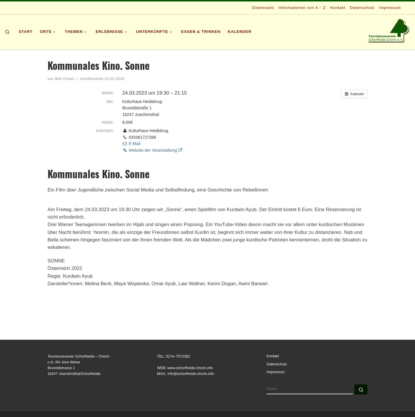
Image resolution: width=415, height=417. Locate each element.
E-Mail (131, 143)
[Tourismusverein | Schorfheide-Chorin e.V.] (389, 30)
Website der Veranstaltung (152, 150)
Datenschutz (277, 364)
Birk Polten (65, 78)
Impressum (276, 372)
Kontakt (273, 356)
